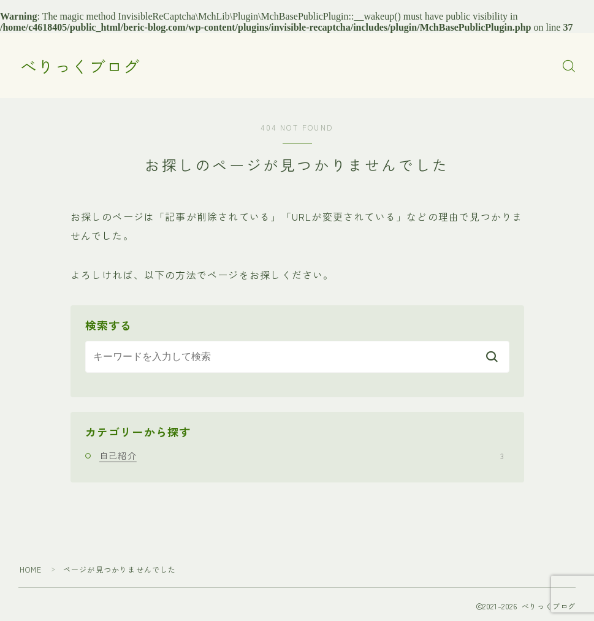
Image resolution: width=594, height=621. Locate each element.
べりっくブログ (80, 66)
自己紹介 (301, 455)
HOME (31, 569)
